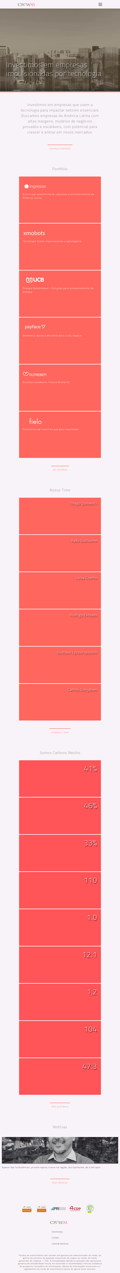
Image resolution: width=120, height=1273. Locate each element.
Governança (57, 1231)
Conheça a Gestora (60, 148)
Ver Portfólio (60, 469)
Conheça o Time (60, 732)
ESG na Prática (60, 1106)
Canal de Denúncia (60, 1243)
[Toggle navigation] (99, 4)
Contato (55, 1237)
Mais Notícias (60, 1182)
